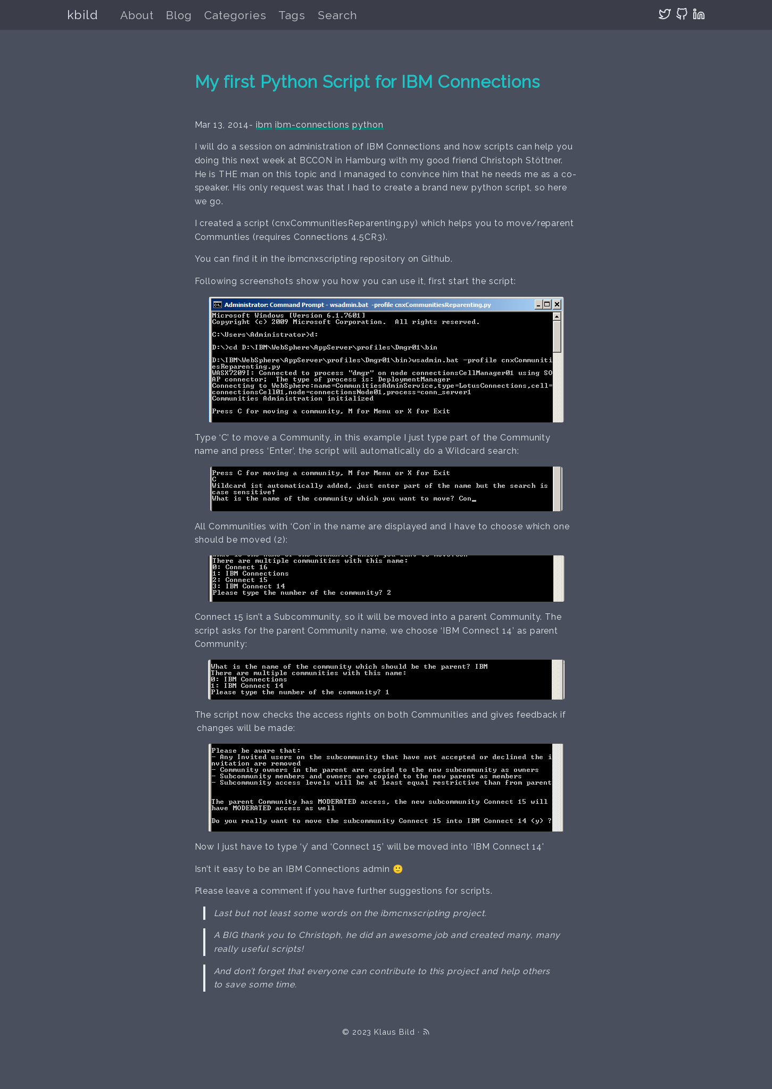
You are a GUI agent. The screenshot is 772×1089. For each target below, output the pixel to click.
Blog (179, 15)
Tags (291, 15)
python (368, 125)
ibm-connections (312, 125)
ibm (264, 125)
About (137, 15)
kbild (82, 14)
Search (338, 15)
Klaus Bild (394, 1031)
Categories (235, 15)
